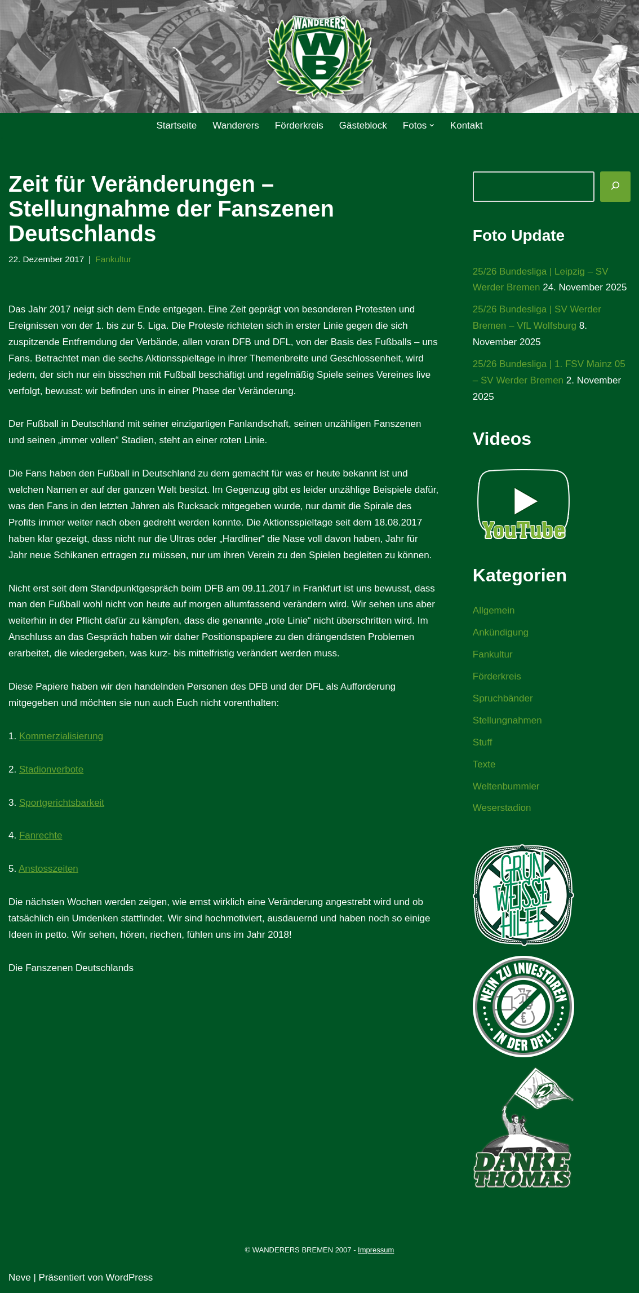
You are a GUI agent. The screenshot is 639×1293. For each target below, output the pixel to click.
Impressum (376, 1250)
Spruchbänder (503, 698)
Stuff (482, 742)
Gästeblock (363, 125)
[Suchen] (615, 186)
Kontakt (466, 125)
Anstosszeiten (48, 868)
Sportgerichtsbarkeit (61, 802)
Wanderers (235, 125)
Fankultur (113, 259)
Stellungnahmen (507, 720)
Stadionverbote (51, 769)
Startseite (176, 125)
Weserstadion (502, 807)
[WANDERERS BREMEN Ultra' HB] (319, 56)
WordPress (129, 1277)
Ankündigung (501, 632)
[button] (431, 125)
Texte (484, 764)
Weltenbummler (506, 786)
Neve (19, 1277)
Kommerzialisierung (61, 736)
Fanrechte (41, 835)
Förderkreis (299, 125)
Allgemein (494, 610)
